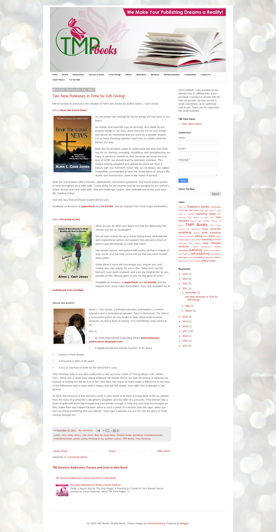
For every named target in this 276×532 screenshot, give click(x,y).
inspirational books (153, 435)
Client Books (78, 74)
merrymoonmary (156, 523)
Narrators (155, 74)
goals (218, 236)
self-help (182, 257)
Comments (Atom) (78, 457)
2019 (185, 321)
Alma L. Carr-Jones (83, 435)
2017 (185, 331)
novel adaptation (202, 247)
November (191, 292)
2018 (185, 326)
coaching (182, 236)
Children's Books (198, 206)
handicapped (184, 240)
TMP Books (128, 438)
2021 (185, 288)
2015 (185, 340)
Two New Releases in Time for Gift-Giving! (88, 96)
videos (217, 257)
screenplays (215, 250)
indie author (195, 240)
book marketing (211, 232)
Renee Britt (195, 221)
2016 (185, 336)
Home (55, 74)
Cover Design (115, 74)
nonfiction (183, 246)
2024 (185, 278)
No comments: (86, 430)
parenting (183, 250)
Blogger (184, 523)
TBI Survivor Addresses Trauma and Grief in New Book (90, 467)
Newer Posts (60, 451)
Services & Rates (96, 74)
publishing (195, 250)
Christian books (124, 435)
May (187, 305)
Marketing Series (206, 213)
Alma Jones (67, 435)
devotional (138, 435)
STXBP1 (206, 221)
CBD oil (182, 207)
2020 (185, 316)
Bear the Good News (105, 435)
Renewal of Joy (96, 438)
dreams (190, 236)
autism (197, 233)
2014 (185, 345)
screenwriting (184, 254)
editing (198, 236)
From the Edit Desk (188, 210)
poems (76, 438)
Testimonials (190, 74)
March (189, 310)
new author (194, 243)
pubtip (206, 250)
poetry (84, 438)
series (190, 257)
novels (217, 246)
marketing (207, 239)
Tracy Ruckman (143, 438)
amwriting (184, 232)
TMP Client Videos (192, 124)
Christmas (216, 207)
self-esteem (216, 254)
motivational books (63, 438)
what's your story (185, 261)
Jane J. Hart (215, 210)
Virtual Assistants (172, 74)
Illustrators (141, 74)
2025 (185, 274)
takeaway (209, 257)
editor (205, 236)
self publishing (200, 253)
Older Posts (163, 451)
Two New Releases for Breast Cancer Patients (95, 485)
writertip (197, 261)
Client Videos (58, 79)
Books (65, 74)
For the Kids (74, 79)
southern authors (113, 438)
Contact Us (206, 74)
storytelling (199, 257)
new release (212, 243)
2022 (185, 283)
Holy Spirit (204, 210)
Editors (128, 74)
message (182, 243)
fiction (212, 236)
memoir (217, 239)
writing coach (208, 260)
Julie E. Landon (186, 214)
